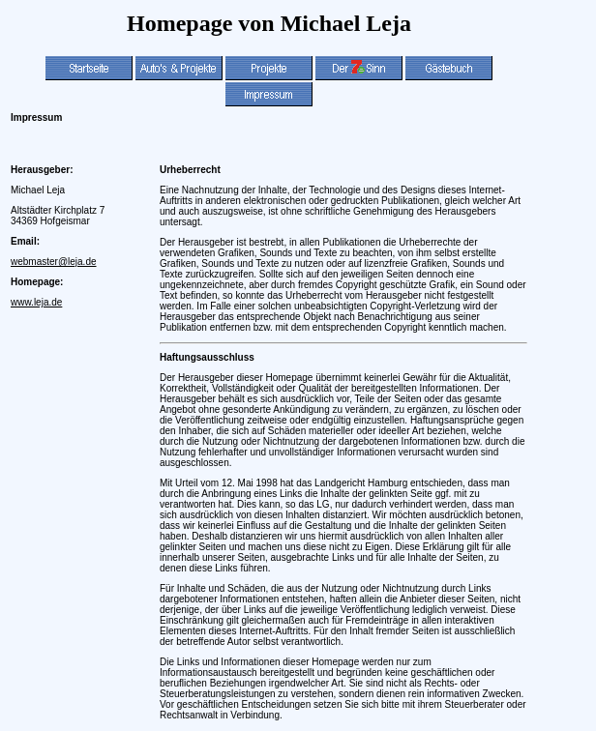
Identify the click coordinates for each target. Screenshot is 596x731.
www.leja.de (36, 302)
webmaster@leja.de (54, 261)
